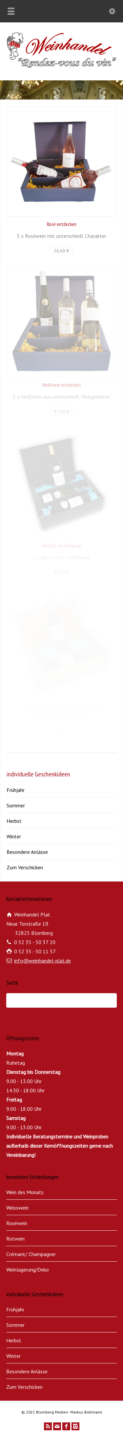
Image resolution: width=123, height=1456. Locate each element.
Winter (14, 836)
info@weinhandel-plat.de (42, 960)
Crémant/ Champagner (31, 1254)
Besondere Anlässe (27, 852)
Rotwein (15, 1238)
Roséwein (16, 1223)
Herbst (14, 821)
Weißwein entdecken (61, 384)
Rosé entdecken (61, 224)
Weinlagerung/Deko (27, 1269)
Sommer (16, 805)
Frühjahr (16, 790)
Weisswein (17, 1207)
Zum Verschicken (25, 867)
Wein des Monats (25, 1192)
